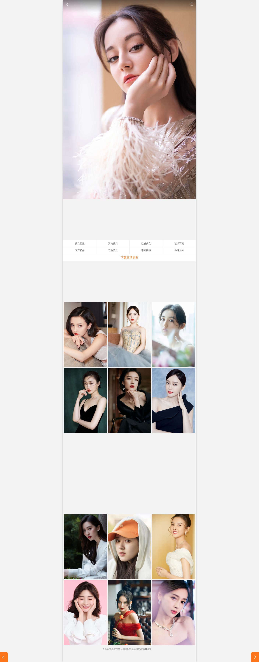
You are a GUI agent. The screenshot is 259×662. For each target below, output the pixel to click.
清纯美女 (113, 243)
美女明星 (191, 4)
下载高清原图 (129, 257)
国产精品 (80, 250)
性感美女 (146, 243)
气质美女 (113, 250)
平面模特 (146, 250)
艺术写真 (179, 243)
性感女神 (179, 250)
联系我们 (142, 648)
